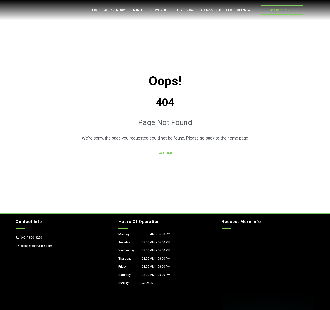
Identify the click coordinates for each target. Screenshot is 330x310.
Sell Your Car (184, 10)
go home (165, 153)
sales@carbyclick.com (36, 246)
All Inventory (115, 10)
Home (95, 10)
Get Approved (210, 10)
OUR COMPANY (236, 10)
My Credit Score (281, 10)
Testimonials (158, 10)
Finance (137, 10)
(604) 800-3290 (31, 237)
